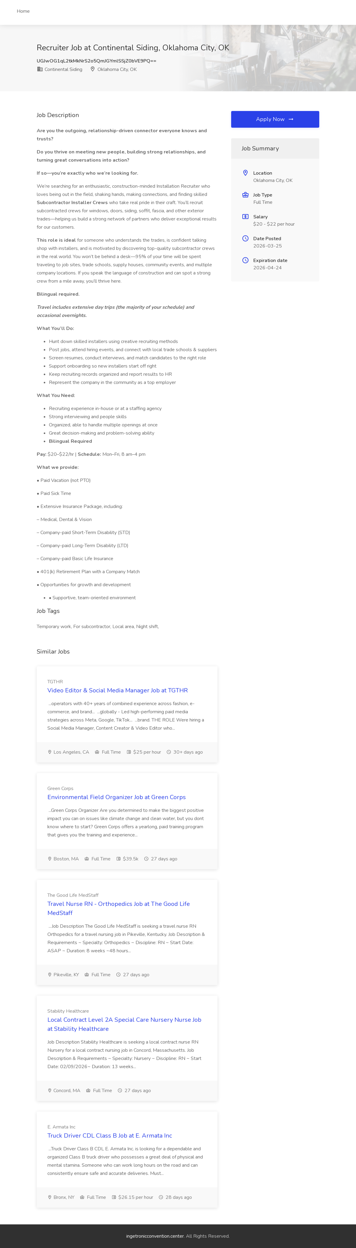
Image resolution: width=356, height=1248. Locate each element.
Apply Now (275, 119)
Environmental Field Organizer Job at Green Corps (116, 797)
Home (23, 11)
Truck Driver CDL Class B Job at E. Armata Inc (109, 1136)
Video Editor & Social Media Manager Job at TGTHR (117, 690)
